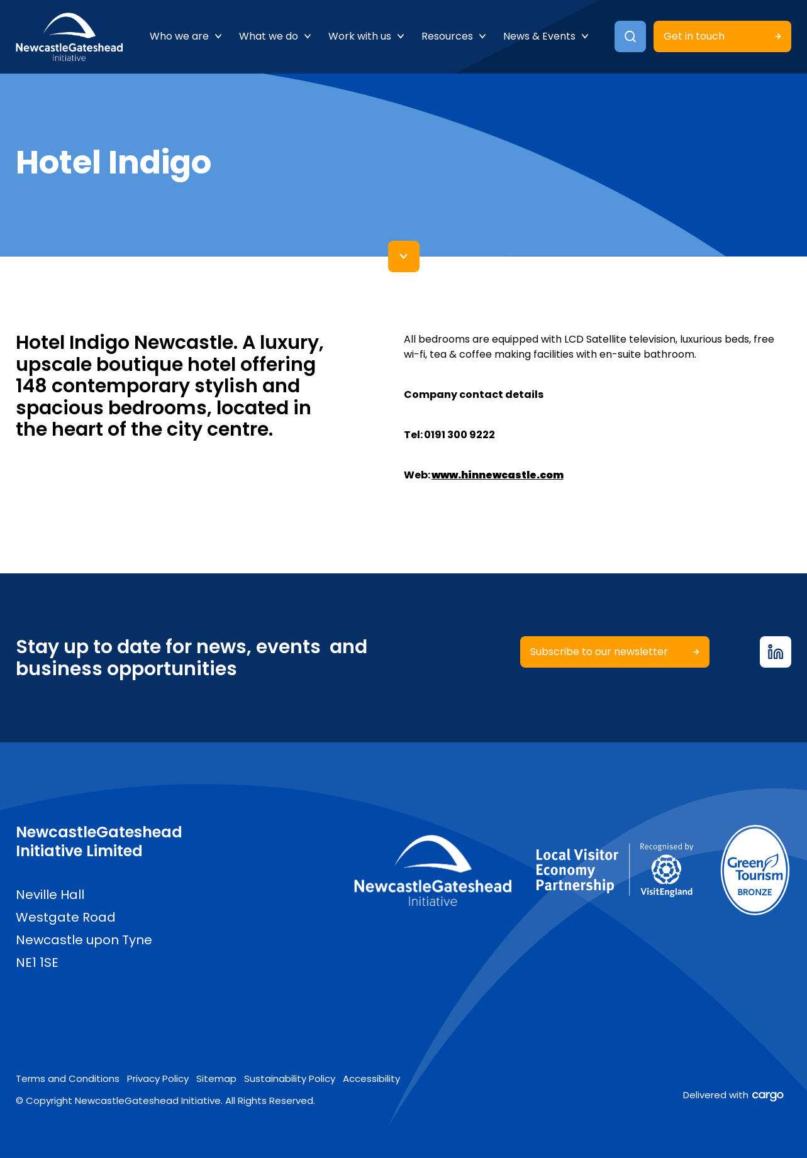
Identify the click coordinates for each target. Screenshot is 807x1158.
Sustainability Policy (289, 1078)
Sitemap (216, 1078)
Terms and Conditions (68, 1078)
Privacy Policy (158, 1078)
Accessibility (371, 1078)
